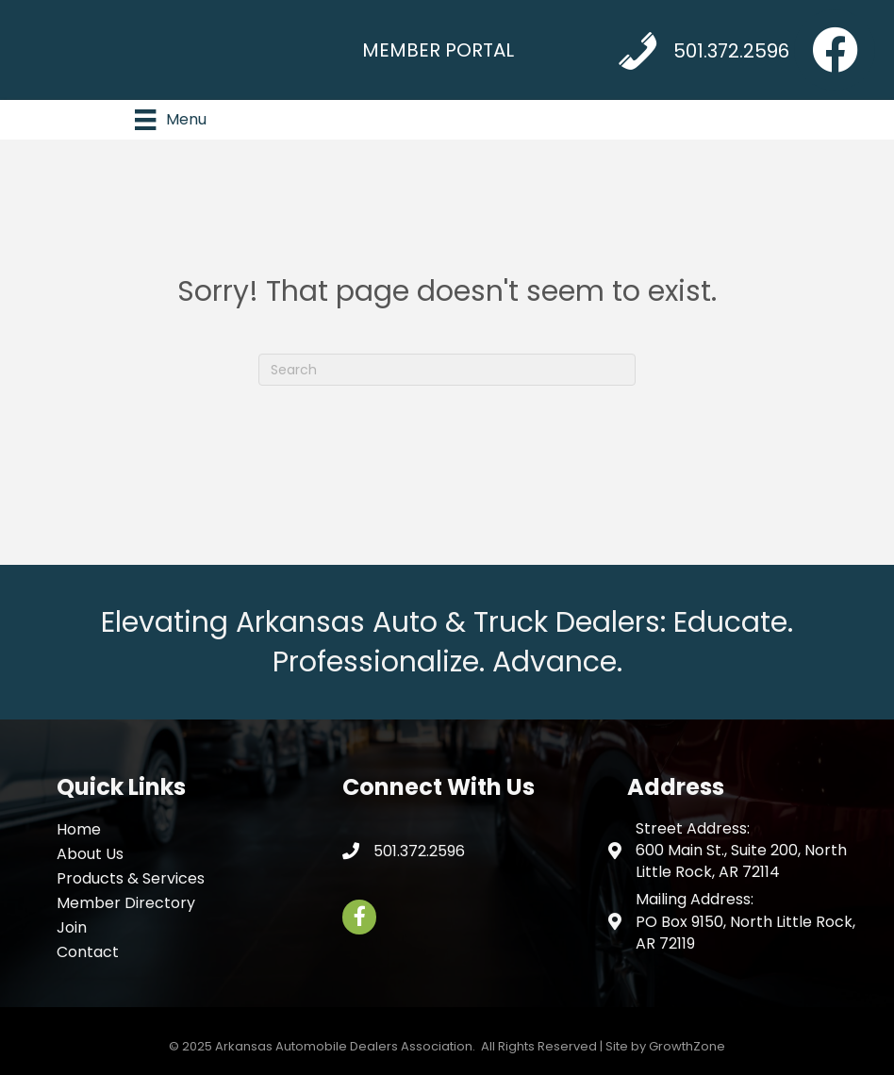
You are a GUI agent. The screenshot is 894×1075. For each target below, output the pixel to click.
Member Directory (126, 903)
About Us (90, 854)
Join (72, 927)
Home (79, 829)
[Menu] (170, 120)
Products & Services (131, 878)
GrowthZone (687, 1046)
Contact (88, 952)
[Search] (447, 370)
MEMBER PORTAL (438, 50)
